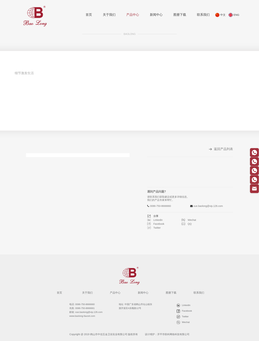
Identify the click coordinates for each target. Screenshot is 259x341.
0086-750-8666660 (160, 206)
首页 (89, 14)
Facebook (158, 223)
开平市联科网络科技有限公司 (173, 334)
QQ (190, 223)
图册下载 (179, 14)
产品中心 (132, 14)
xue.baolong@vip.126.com (208, 206)
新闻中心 (156, 14)
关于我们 (109, 14)
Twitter (157, 227)
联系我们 (203, 14)
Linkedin (158, 220)
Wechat (192, 220)
